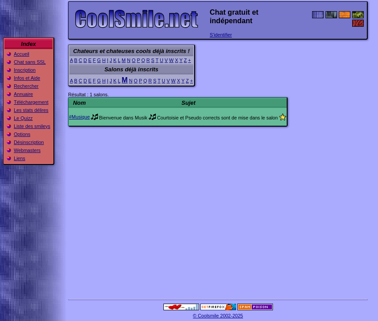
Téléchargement (31, 102)
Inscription (25, 70)
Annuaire (23, 94)
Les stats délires (31, 110)
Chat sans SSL (30, 62)
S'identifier (221, 34)
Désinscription (29, 142)
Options (22, 134)
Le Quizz (23, 118)
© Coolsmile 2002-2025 (218, 315)
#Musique (79, 116)
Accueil (21, 54)
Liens (19, 158)
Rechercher (26, 86)
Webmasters (27, 150)
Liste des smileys (32, 126)
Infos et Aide (27, 78)
